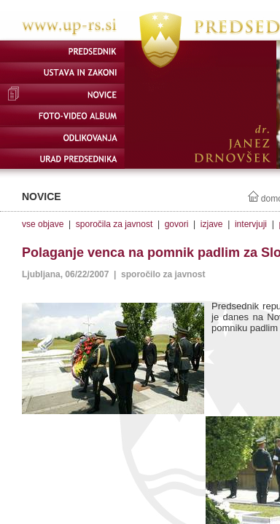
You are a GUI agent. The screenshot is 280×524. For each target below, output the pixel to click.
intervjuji (251, 224)
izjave (212, 224)
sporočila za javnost (114, 224)
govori (177, 224)
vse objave (42, 224)
